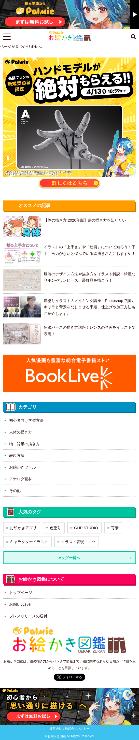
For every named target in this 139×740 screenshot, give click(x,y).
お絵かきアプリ (23, 528)
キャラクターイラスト (29, 542)
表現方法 (16, 455)
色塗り (55, 528)
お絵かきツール (22, 467)
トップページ (20, 592)
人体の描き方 (20, 432)
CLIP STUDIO (86, 528)
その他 (15, 490)
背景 (115, 528)
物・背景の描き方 (24, 444)
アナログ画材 (20, 479)
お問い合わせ (20, 604)
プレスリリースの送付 (28, 616)
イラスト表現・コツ (78, 542)
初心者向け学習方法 (26, 420)
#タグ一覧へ (69, 558)
